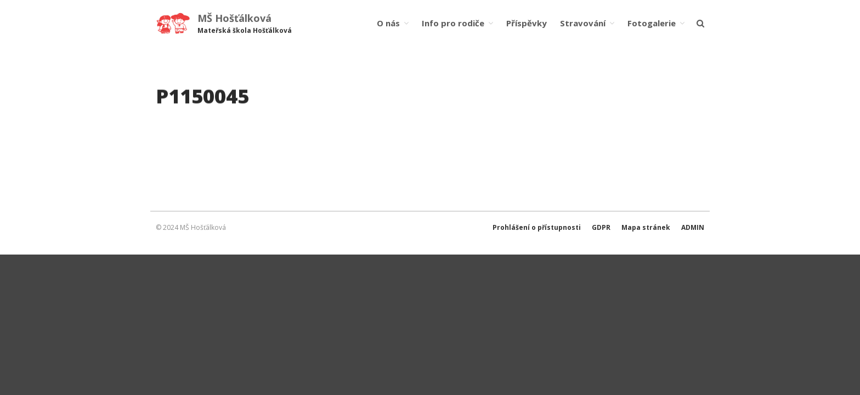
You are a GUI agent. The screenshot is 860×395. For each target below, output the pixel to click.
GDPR (601, 227)
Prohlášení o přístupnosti (537, 227)
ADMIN (692, 227)
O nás (388, 23)
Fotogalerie (651, 23)
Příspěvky (526, 23)
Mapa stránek (645, 227)
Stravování (583, 23)
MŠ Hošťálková (234, 18)
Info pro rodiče (453, 23)
